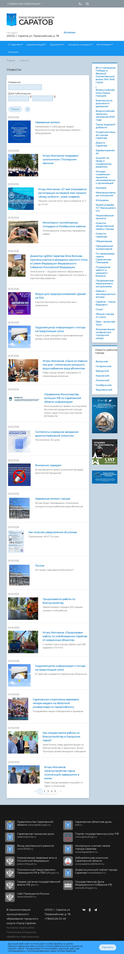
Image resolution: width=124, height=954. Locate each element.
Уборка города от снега (105, 315)
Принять (107, 947)
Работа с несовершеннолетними (106, 294)
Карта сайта (27, 927)
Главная (11, 60)
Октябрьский (103, 385)
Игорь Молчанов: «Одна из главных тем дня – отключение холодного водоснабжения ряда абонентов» (65, 365)
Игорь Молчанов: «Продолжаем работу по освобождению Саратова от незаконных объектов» (65, 636)
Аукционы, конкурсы (79, 44)
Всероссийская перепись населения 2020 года (105, 115)
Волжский (102, 361)
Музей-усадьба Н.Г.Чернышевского (106, 207)
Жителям (69, 32)
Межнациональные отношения (106, 194)
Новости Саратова (101, 235)
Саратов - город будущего (105, 303)
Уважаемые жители (47, 122)
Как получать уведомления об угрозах (53, 532)
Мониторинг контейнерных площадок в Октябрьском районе (64, 224)
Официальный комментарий (104, 247)
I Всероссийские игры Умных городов (105, 91)
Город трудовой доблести (105, 126)
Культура (101, 187)
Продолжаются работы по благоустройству (59, 601)
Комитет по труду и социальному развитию (103, 162)
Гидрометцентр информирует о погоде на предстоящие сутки (60, 329)
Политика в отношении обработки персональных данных (23, 937)
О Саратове (14, 44)
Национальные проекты (105, 217)
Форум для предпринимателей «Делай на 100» (60, 296)
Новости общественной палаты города (105, 226)
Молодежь (102, 200)
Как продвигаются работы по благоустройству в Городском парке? (61, 737)
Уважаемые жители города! (52, 498)
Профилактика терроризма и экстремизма (104, 283)
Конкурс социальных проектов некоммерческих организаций (105, 177)
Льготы (39, 565)
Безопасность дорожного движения (104, 103)
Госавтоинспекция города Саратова (105, 135)
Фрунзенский (104, 389)
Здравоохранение (105, 152)
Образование (104, 241)
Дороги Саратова (101, 144)
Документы (56, 44)
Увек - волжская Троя (105, 323)
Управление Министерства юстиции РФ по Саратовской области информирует (62, 398)
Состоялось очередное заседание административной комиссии (56, 434)
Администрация (35, 44)
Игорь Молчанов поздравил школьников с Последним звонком (60, 159)
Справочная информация (23, 3)
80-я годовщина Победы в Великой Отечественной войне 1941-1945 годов (105, 75)
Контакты (13, 52)
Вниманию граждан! (48, 465)
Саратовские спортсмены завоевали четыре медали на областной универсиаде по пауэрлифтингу (56, 703)
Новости (24, 60)
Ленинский (102, 380)
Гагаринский (103, 366)
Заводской (102, 371)
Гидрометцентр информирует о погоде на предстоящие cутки (60, 668)
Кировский (102, 375)
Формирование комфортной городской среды (105, 334)
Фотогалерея (104, 44)
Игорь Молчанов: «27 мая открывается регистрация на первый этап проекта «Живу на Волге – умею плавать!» (62, 193)
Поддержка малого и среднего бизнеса (103, 271)
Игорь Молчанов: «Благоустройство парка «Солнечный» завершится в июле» (61, 773)
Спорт (99, 309)
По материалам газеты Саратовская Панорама (105, 258)
